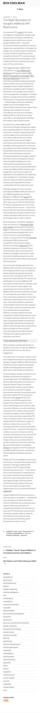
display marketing (10, 626)
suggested (7, 491)
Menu (20, 9)
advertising (7, 580)
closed (20, 32)
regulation (7, 672)
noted (18, 398)
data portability (26, 531)
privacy (6, 669)
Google (24, 535)
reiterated (32, 238)
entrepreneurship (10, 635)
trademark (7, 684)
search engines (13, 535)
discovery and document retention (16, 623)
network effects (9, 660)
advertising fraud (9, 583)
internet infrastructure (11, 644)
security (6, 681)
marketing (7, 650)
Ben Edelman (14, 3)
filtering (6, 638)
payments (7, 663)
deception (7, 617)
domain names (8, 632)
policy (28, 533)
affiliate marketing (10, 589)
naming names (8, 657)
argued (26, 197)
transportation (8, 687)
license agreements (15, 533)
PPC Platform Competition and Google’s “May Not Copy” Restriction (18, 75)
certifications (8, 598)
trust (5, 690)
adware (6, 586)
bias (4, 595)
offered (6, 448)
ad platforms (8, 577)
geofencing (7, 641)
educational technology (12, 629)
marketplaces (8, 653)
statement (23, 246)
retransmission (9, 675)
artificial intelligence (11, 592)
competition (11, 531)
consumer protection (11, 605)
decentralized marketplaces (13, 614)
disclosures (7, 620)
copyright (6, 608)
